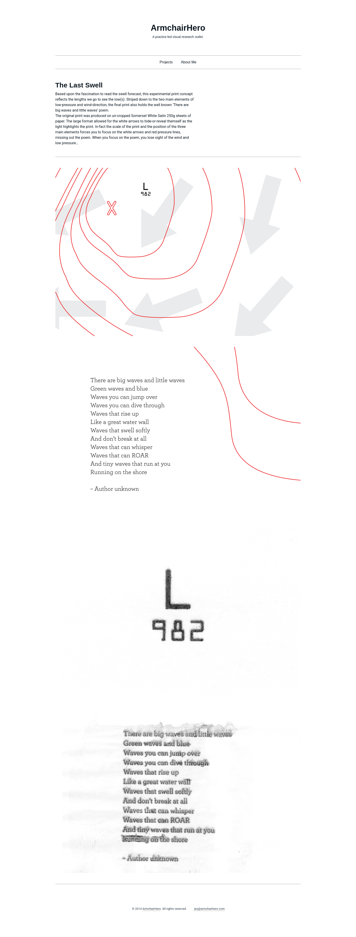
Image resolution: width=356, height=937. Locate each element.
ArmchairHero (178, 27)
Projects (166, 62)
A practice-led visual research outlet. (178, 37)
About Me (188, 62)
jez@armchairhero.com (209, 908)
